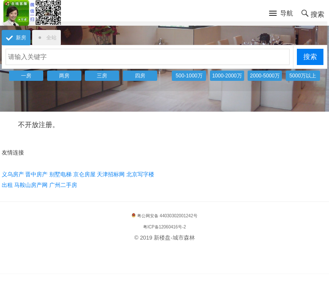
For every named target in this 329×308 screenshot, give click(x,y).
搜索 (310, 56)
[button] (281, 13)
